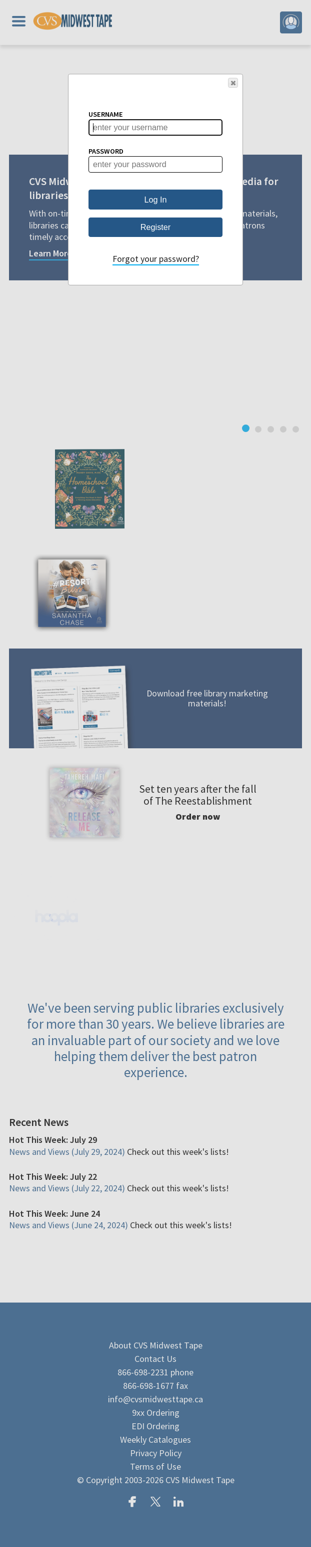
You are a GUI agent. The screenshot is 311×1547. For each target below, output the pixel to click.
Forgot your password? (155, 258)
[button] (233, 83)
